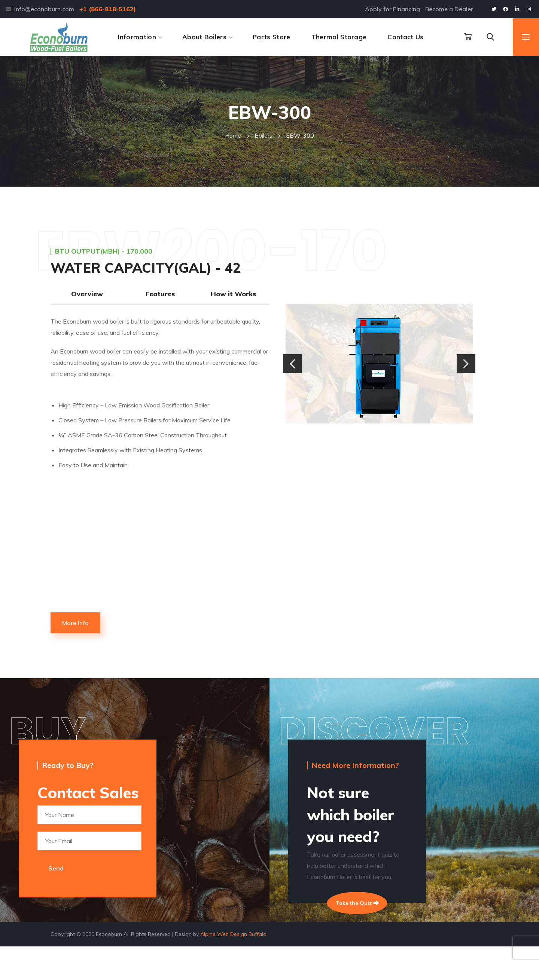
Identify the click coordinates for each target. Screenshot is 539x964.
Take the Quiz (357, 905)
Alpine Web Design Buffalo (233, 951)
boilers (263, 135)
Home (233, 135)
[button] (468, 36)
